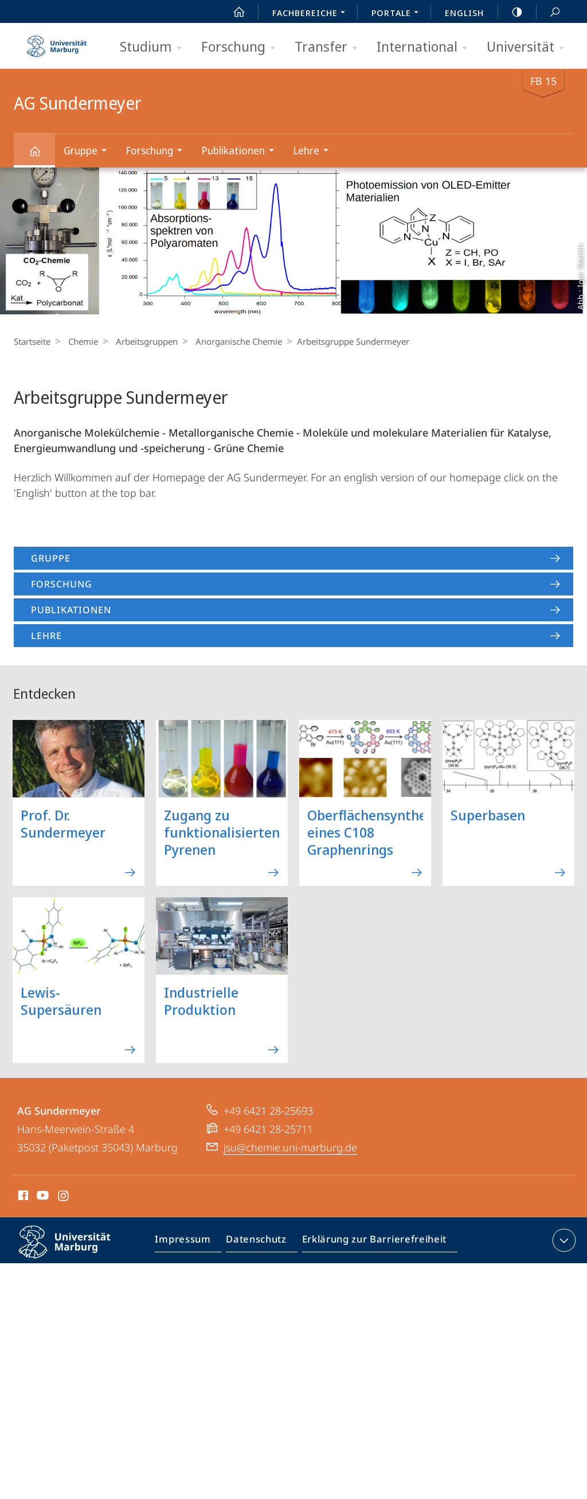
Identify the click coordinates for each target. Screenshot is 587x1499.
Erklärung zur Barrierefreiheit (370, 1242)
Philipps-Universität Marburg (74, 1251)
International (426, 47)
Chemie (80, 341)
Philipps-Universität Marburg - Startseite (57, 42)
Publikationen (241, 151)
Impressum (188, 1242)
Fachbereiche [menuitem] (311, 14)
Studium (154, 47)
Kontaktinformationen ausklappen (563, 1240)
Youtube (41, 1197)
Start (232, 12)
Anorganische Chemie (230, 341)
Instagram (64, 1197)
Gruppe (89, 151)
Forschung (242, 47)
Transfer (330, 47)
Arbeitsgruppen (141, 341)
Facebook (22, 1197)
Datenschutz (258, 1242)
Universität (529, 47)
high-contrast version (510, 12)
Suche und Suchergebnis (549, 12)
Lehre (314, 151)
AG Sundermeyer (41, 156)
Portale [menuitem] (398, 14)
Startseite (32, 341)
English (464, 12)
